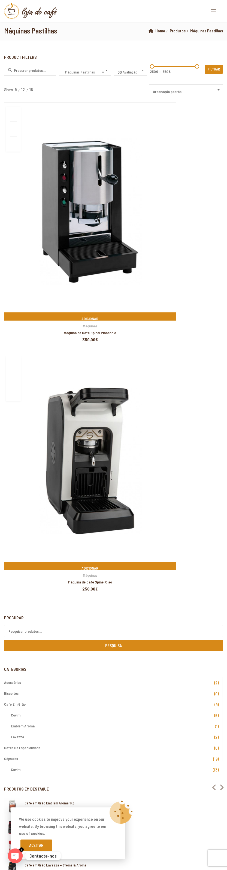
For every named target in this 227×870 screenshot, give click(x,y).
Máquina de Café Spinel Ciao (113, 203)
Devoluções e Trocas (26, 667)
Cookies (15, 705)
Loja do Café (45, 781)
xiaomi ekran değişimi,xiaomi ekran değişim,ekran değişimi (89, 802)
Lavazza (17, 357)
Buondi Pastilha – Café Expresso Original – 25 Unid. (63, 465)
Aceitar (36, 845)
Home (160, 30)
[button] (213, 11)
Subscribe (217, 678)
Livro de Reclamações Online (32, 676)
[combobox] (85, 70)
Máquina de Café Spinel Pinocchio (39, 203)
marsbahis (32, 802)
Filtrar (214, 69)
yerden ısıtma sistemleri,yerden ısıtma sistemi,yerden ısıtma (87, 859)
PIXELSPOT (34, 788)
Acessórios (12, 303)
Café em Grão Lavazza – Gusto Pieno (53, 444)
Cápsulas (11, 379)
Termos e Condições (25, 695)
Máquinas (39, 196)
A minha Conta (20, 657)
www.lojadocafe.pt (134, 609)
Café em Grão (15, 325)
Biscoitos (11, 314)
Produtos (178, 30)
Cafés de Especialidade (22, 368)
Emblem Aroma (23, 347)
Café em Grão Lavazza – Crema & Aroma (55, 486)
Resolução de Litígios (26, 686)
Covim (15, 336)
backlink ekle (11, 802)
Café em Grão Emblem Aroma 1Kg (49, 424)
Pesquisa (113, 266)
